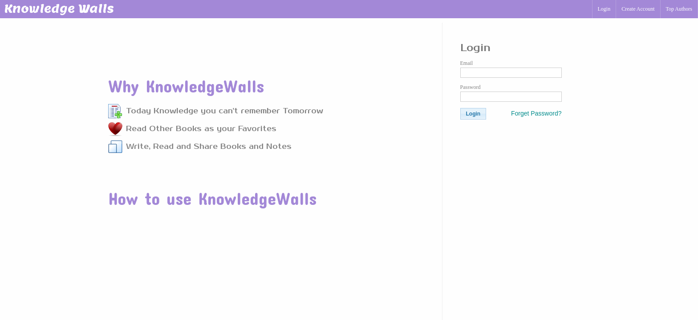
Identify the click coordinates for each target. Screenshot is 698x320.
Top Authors (679, 9)
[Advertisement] (270, 44)
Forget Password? (536, 113)
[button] (473, 114)
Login (604, 9)
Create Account (637, 9)
